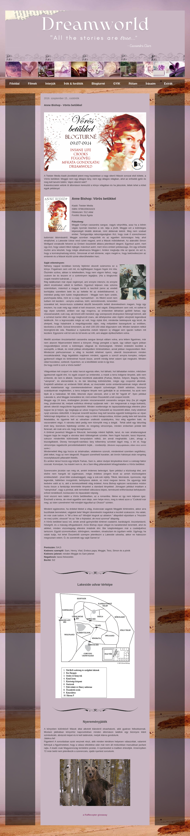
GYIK (116, 83)
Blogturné (98, 83)
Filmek (32, 83)
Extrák (168, 83)
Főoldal (15, 83)
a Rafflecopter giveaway (95, 814)
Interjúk (50, 83)
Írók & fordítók (73, 83)
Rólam (133, 83)
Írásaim (151, 83)
